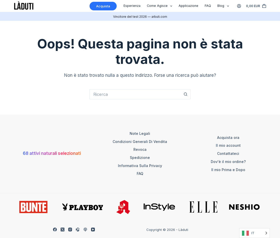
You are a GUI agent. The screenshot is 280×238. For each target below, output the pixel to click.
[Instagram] (70, 229)
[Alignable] (78, 229)
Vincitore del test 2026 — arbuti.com (140, 17)
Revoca (140, 149)
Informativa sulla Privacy (140, 165)
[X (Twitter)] (62, 229)
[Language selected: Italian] (254, 233)
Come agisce (160, 6)
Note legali (140, 133)
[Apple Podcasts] (85, 229)
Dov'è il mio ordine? (228, 161)
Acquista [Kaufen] (103, 6)
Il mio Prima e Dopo (228, 170)
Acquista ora (228, 137)
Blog (224, 6)
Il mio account (228, 145)
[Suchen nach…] (135, 94)
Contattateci (228, 153)
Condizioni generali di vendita (140, 141)
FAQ (208, 6)
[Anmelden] (239, 6)
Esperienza (132, 6)
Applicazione (188, 6)
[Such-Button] (186, 94)
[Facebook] (55, 229)
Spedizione (140, 157)
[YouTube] (93, 229)
